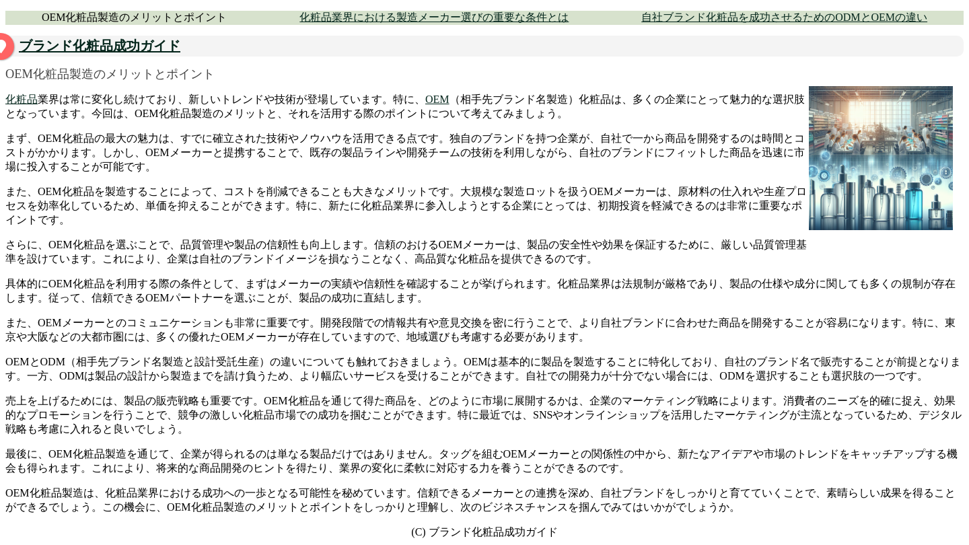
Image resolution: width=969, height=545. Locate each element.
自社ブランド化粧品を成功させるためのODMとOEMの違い (784, 17)
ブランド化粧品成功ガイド (99, 45)
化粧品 (21, 99)
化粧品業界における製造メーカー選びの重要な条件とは (434, 17)
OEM (437, 99)
